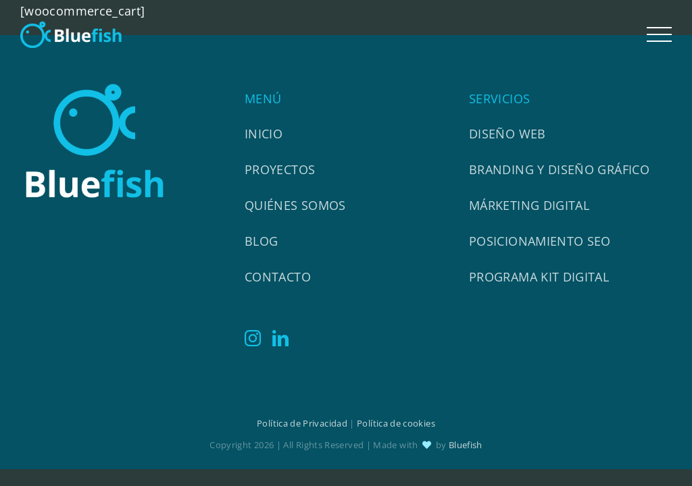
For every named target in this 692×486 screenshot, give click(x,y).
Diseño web (507, 134)
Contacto (278, 277)
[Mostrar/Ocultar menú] (659, 35)
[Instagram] (253, 338)
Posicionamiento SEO (540, 241)
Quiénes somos (295, 205)
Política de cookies (396, 423)
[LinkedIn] (280, 338)
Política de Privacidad (302, 423)
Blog (261, 241)
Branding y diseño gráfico (559, 169)
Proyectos (280, 169)
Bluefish (466, 445)
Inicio (263, 134)
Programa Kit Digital (539, 277)
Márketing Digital (529, 205)
